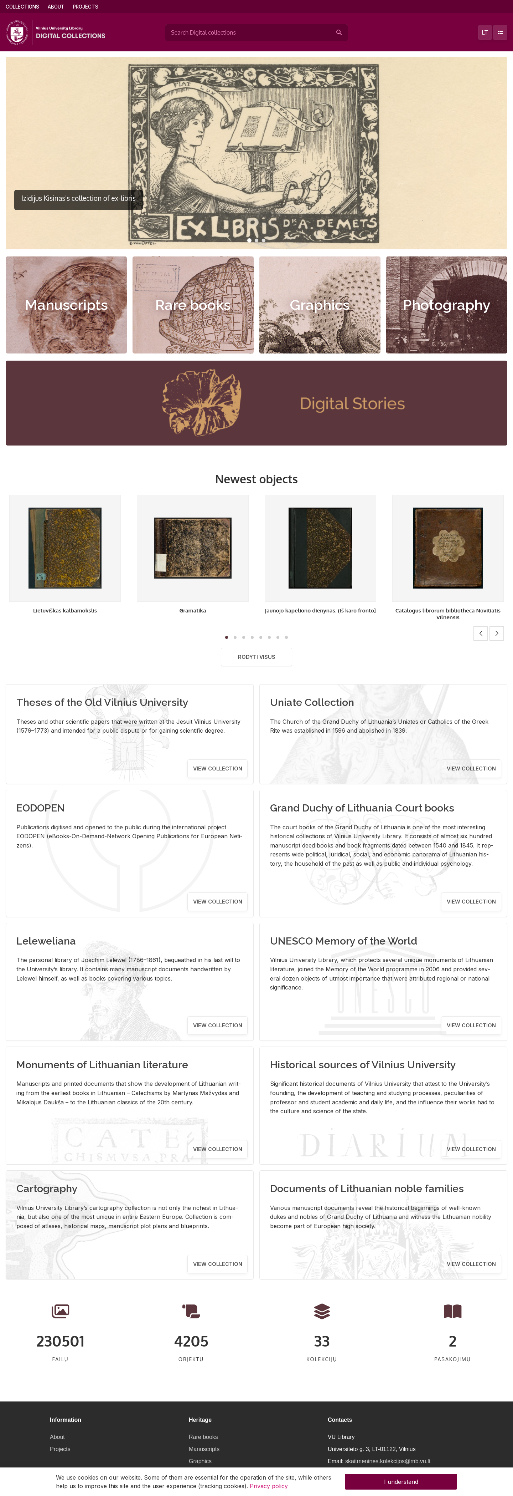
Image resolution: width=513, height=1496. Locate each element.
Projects (85, 7)
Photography (447, 304)
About (56, 7)
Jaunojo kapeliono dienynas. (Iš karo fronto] (320, 610)
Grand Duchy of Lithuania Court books (362, 808)
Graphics (320, 304)
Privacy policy (269, 1486)
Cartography (47, 1188)
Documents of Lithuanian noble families (367, 1188)
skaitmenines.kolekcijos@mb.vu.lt (387, 1461)
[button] (249, 240)
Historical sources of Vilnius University (363, 1065)
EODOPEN (40, 808)
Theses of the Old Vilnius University (102, 702)
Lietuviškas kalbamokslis (65, 610)
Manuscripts (66, 304)
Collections (22, 7)
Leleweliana (46, 941)
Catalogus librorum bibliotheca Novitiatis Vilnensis (448, 614)
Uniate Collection (312, 702)
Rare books (193, 304)
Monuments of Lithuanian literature (102, 1065)
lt (485, 32)
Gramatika (192, 610)
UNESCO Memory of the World (343, 941)
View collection (217, 768)
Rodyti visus (256, 657)
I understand (401, 1481)
